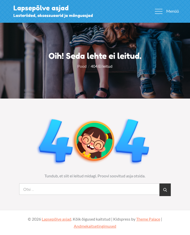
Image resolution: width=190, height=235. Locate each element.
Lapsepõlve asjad (41, 8)
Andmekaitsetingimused (95, 226)
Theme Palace (148, 219)
